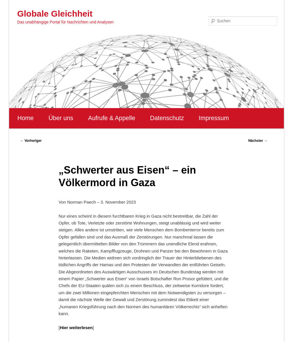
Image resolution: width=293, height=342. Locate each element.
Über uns (60, 118)
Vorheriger (30, 141)
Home (25, 118)
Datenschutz (167, 118)
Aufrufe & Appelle (111, 118)
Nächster (258, 141)
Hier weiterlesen (76, 327)
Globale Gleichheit (54, 13)
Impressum (214, 118)
